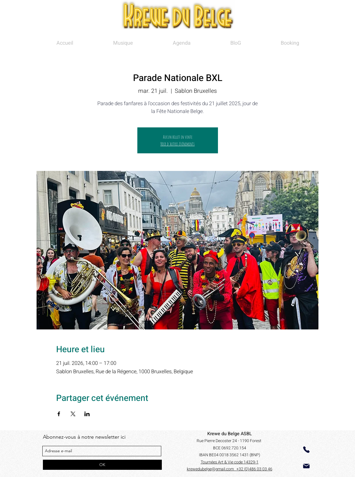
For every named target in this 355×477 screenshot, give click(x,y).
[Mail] (306, 466)
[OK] (102, 465)
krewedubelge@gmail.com (211, 469)
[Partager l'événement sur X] (73, 414)
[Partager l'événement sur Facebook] (59, 414)
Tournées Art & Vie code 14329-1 (230, 462)
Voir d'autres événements (177, 144)
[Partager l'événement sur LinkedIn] (87, 414)
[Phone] (306, 449)
